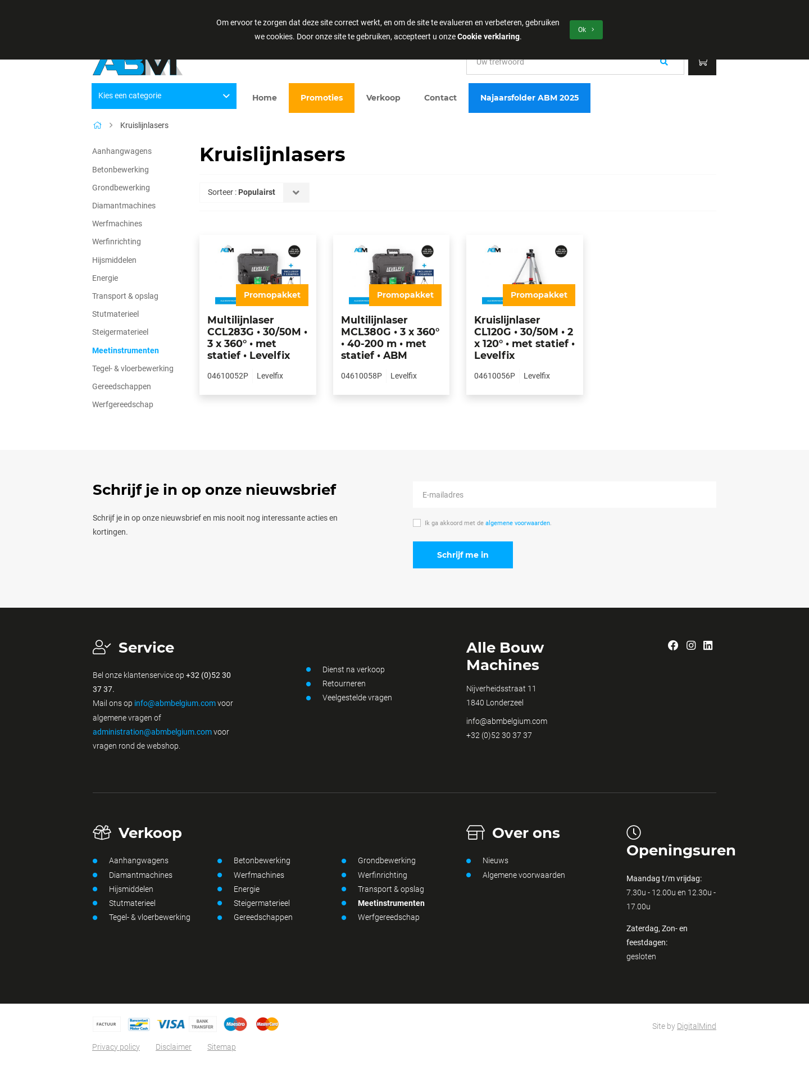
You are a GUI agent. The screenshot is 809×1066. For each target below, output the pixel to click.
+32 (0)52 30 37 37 (499, 735)
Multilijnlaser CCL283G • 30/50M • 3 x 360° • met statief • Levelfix (257, 337)
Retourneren (336, 684)
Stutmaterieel (115, 313)
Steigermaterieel (120, 331)
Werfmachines (117, 223)
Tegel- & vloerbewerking (133, 368)
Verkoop (383, 98)
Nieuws (487, 861)
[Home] (97, 125)
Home (264, 98)
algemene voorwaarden (517, 523)
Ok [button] (586, 30)
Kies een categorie (164, 95)
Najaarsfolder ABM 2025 (529, 98)
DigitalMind (696, 1026)
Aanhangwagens (122, 151)
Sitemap (221, 1046)
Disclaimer (174, 1046)
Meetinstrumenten (125, 350)
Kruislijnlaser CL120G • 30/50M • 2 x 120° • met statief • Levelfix (524, 337)
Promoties (322, 98)
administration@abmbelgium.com (152, 731)
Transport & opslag (125, 295)
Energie (105, 278)
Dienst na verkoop (345, 669)
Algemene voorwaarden (515, 875)
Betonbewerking (120, 169)
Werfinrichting (116, 241)
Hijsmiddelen (114, 260)
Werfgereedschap (122, 404)
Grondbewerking (121, 187)
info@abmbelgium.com (175, 703)
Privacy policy (116, 1046)
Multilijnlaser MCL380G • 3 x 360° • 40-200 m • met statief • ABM (390, 337)
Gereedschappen (121, 386)
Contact (440, 98)
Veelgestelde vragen (349, 698)
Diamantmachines (124, 205)
